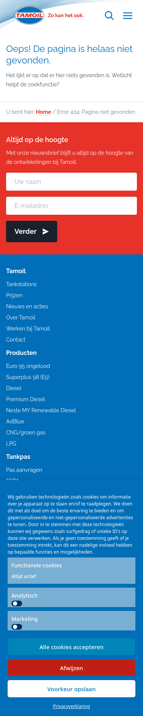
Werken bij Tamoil (28, 329)
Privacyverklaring (71, 706)
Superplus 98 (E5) (27, 377)
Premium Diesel (25, 399)
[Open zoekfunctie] (109, 15)
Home (43, 112)
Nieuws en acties (27, 306)
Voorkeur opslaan (71, 689)
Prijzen (14, 295)
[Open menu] (128, 15)
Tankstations (21, 284)
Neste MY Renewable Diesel (41, 410)
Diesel (13, 388)
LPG (11, 444)
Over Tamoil (20, 317)
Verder (31, 231)
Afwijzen (71, 668)
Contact (16, 340)
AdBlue (15, 421)
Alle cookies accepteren (71, 647)
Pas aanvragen (24, 470)
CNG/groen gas (25, 432)
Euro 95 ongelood (28, 366)
